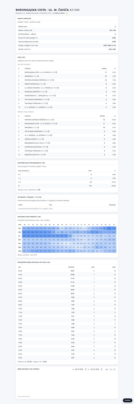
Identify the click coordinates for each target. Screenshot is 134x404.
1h (110, 369)
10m (107, 369)
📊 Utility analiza (58, 13)
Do (89, 369)
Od (73, 369)
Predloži (128, 400)
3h (114, 369)
